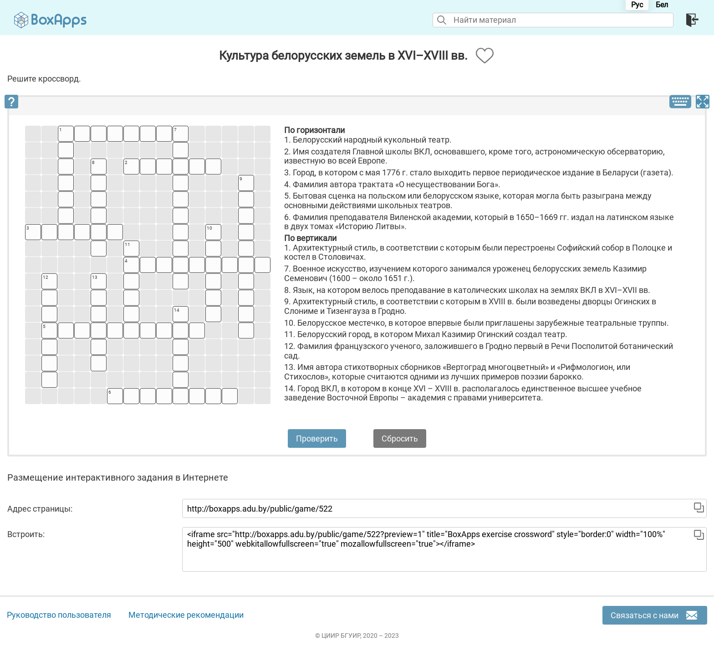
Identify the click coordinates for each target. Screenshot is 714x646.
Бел (662, 4)
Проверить (317, 438)
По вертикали (310, 238)
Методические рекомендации (186, 615)
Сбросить (400, 438)
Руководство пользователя (59, 615)
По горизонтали (314, 130)
